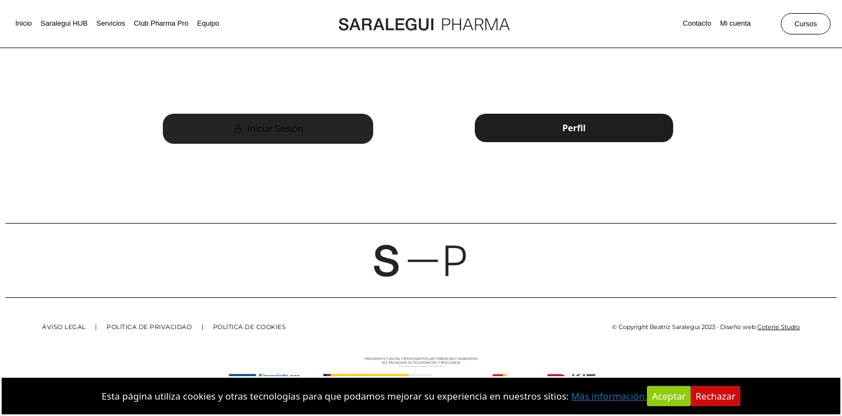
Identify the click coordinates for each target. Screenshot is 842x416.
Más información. (609, 396)
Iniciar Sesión (268, 129)
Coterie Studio (778, 327)
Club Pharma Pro (161, 23)
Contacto (697, 23)
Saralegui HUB (63, 23)
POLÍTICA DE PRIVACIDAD (149, 327)
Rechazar (715, 396)
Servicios (110, 23)
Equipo (208, 23)
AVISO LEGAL (64, 327)
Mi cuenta (735, 23)
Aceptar (669, 396)
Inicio (23, 23)
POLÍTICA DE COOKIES (249, 327)
